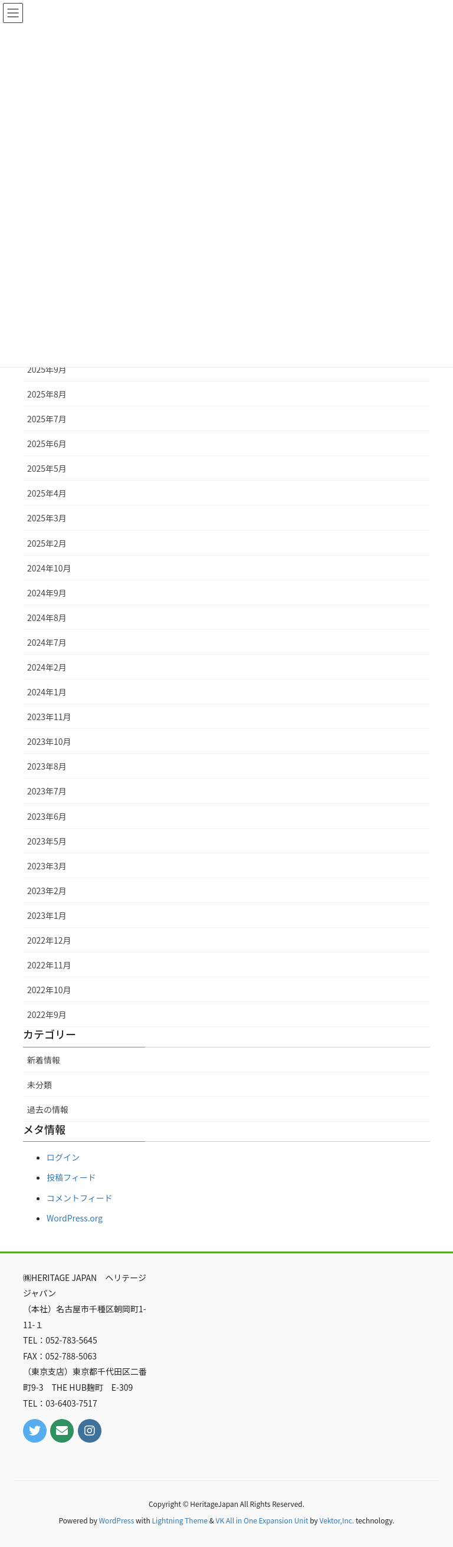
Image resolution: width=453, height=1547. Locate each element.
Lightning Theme (180, 1520)
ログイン (63, 1157)
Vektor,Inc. (336, 1520)
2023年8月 (47, 766)
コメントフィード (80, 1198)
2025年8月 (47, 394)
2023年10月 (49, 741)
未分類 (39, 1085)
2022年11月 (49, 965)
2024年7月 (47, 642)
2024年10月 (49, 568)
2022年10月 (49, 990)
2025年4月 (47, 493)
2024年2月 (47, 667)
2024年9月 (47, 593)
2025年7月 (47, 419)
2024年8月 (47, 617)
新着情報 (43, 1060)
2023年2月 (47, 890)
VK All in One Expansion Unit (262, 1520)
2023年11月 (49, 716)
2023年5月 (47, 841)
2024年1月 (47, 692)
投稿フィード (71, 1177)
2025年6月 (47, 443)
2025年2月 (47, 543)
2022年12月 (49, 940)
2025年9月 (47, 369)
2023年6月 (47, 816)
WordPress (116, 1520)
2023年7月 (47, 791)
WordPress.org (75, 1218)
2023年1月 (47, 915)
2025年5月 (47, 468)
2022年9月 (47, 1014)
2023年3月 (47, 866)
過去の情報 (47, 1109)
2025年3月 (47, 518)
